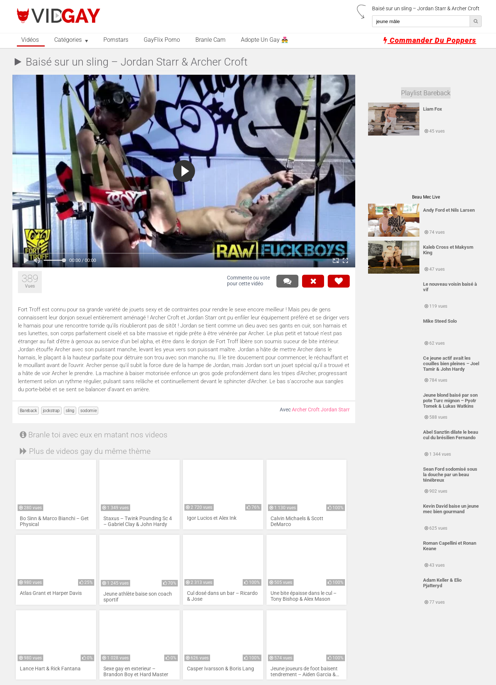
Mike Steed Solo (440, 321)
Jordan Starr (335, 410)
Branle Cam (210, 40)
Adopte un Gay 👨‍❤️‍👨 (264, 40)
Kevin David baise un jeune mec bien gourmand (451, 508)
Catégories (68, 40)
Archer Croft (306, 410)
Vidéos (30, 40)
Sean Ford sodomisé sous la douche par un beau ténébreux (450, 474)
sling (70, 410)
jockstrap (51, 410)
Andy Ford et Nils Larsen (449, 210)
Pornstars (115, 40)
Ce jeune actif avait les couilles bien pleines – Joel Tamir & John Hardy (451, 363)
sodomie (88, 410)
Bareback (28, 410)
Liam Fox (432, 109)
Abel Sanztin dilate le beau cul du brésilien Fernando (450, 434)
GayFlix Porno (162, 40)
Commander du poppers (429, 40)
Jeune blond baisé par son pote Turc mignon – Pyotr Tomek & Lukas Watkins (450, 400)
